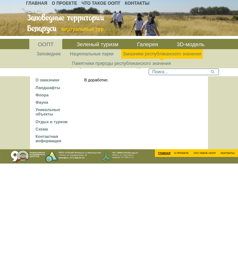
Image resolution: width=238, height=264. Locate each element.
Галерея (147, 44)
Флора (42, 95)
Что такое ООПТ (101, 3)
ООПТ (45, 44)
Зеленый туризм (97, 44)
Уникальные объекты (48, 111)
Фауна (42, 102)
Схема (42, 129)
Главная (36, 3)
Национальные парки (92, 53)
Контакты (137, 3)
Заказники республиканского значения (162, 53)
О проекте (64, 3)
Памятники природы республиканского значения (121, 63)
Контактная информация (48, 138)
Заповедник (48, 53)
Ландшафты (48, 87)
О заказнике (47, 80)
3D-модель (191, 44)
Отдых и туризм (52, 122)
